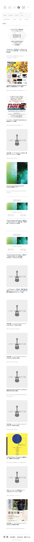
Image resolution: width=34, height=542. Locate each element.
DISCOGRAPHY (6, 19)
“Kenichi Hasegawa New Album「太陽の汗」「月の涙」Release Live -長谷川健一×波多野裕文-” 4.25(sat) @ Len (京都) (16, 222)
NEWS (4, 15)
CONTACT (26, 19)
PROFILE (11, 15)
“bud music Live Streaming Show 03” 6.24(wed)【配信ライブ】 (15, 186)
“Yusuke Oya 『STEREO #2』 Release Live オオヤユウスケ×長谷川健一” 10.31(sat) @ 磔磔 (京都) (16, 51)
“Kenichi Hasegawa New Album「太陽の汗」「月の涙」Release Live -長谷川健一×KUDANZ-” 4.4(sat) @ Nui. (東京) (16, 256)
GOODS (14, 19)
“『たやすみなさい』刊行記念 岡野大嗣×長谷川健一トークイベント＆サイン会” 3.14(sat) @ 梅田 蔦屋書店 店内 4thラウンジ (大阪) (16, 291)
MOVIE (16, 15)
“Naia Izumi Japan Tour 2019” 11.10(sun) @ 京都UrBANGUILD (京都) (16, 390)
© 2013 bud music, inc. (17, 539)
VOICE (20, 19)
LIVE (22, 15)
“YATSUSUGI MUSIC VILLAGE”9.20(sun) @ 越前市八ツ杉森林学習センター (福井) (16, 86)
